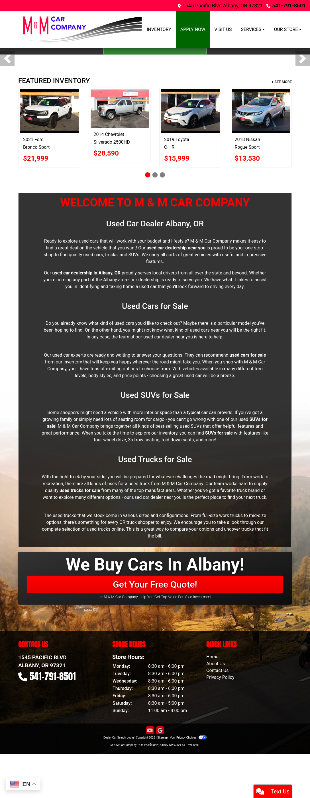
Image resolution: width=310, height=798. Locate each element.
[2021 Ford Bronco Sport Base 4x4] (49, 111)
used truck (139, 483)
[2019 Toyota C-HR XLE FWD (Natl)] (190, 111)
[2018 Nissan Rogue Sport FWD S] (261, 111)
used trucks (64, 515)
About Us (215, 663)
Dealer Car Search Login (118, 737)
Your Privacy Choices (188, 737)
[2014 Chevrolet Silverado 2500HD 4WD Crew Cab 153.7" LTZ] (120, 108)
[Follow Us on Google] (160, 730)
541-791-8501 (289, 6)
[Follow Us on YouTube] (150, 730)
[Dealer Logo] (82, 29)
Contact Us (217, 670)
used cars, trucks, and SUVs (111, 254)
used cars (89, 241)
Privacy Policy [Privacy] (220, 677)
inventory (73, 362)
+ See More (282, 82)
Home (212, 657)
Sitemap (162, 737)
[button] (7, 58)
